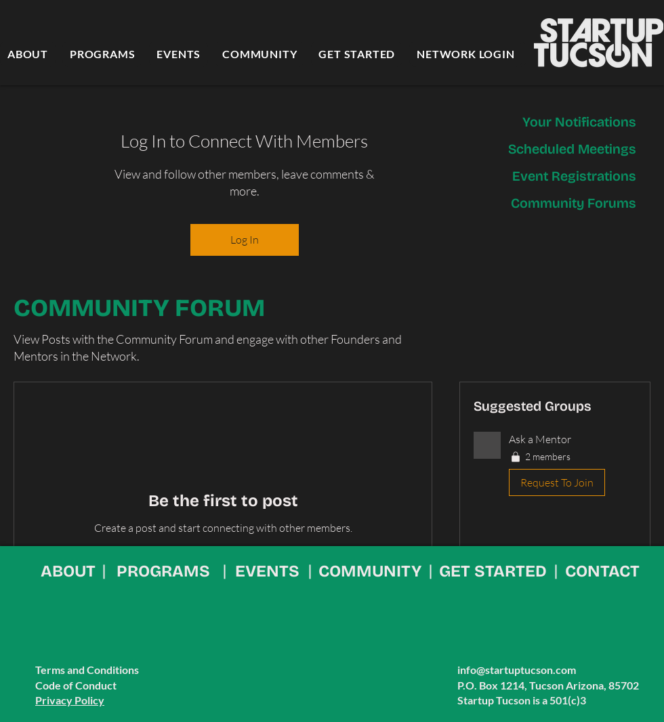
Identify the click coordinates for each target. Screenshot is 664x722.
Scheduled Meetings (572, 149)
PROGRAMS (163, 571)
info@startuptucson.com (516, 669)
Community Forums (573, 203)
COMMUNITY (369, 571)
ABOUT (68, 571)
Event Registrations (574, 176)
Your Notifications (579, 122)
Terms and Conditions (87, 669)
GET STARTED (493, 571)
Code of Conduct (76, 685)
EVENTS (267, 571)
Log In (244, 239)
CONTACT (602, 571)
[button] (555, 466)
